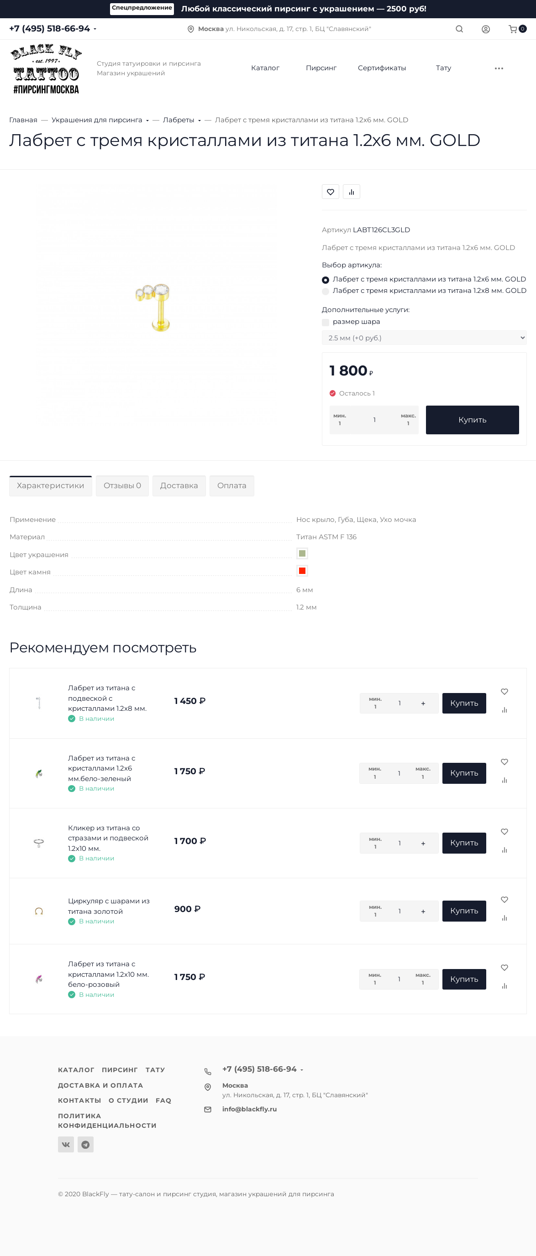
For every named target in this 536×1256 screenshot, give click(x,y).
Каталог (76, 1070)
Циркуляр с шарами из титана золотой (109, 906)
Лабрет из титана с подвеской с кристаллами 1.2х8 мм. (107, 698)
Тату (155, 1070)
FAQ (164, 1100)
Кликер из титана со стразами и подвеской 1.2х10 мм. (108, 838)
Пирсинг (120, 1070)
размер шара (356, 321)
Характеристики (50, 485)
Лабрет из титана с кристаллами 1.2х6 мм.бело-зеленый (101, 768)
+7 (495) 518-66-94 (49, 28)
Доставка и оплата (100, 1085)
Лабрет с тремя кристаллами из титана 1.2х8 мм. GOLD (429, 290)
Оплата (232, 485)
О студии (128, 1100)
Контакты (79, 1100)
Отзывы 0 (122, 485)
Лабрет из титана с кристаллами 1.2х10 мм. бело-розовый (108, 974)
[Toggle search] (459, 29)
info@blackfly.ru (249, 1109)
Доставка (179, 485)
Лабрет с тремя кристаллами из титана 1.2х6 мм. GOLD (429, 279)
